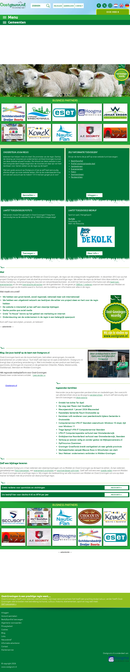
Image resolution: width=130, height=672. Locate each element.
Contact (79, 6)
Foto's (73, 172)
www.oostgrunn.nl (9, 667)
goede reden (106, 470)
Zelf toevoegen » (8, 604)
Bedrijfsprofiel (77, 161)
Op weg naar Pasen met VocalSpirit (75, 406)
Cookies (4, 629)
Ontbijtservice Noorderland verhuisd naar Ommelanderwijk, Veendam (92, 436)
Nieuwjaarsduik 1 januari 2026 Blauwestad (79, 409)
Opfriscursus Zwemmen (70, 443)
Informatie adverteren (10, 643)
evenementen (6, 284)
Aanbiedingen (77, 166)
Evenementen (77, 169)
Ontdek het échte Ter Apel (71, 402)
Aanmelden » (29, 195)
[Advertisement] (65, 44)
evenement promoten (44, 470)
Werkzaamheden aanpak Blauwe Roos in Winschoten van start (88, 450)
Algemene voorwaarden (11, 623)
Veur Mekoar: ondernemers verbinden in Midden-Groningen (87, 453)
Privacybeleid (6, 626)
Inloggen (58, 6)
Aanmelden (69, 6)
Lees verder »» (39, 375)
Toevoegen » (29, 253)
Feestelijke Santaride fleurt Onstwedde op (79, 413)
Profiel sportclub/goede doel (83, 163)
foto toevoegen (22, 470)
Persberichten (77, 177)
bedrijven (114, 282)
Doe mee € (113, 12)
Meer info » (93, 253)
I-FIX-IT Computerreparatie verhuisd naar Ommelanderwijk (86, 433)
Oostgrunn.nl (11, 385)
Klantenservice (7, 650)
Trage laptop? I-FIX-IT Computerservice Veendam (82, 429)
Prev (6, 80)
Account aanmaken (9, 616)
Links (3, 636)
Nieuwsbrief (6, 640)
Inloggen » (93, 195)
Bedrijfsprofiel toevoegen (12, 619)
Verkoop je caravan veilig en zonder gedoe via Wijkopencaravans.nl (90, 440)
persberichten (96, 395)
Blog (3, 633)
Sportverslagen (77, 174)
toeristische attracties (32, 284)
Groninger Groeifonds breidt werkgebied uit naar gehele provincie (90, 446)
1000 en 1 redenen (84, 284)
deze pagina (81, 397)
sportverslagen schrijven (68, 470)
